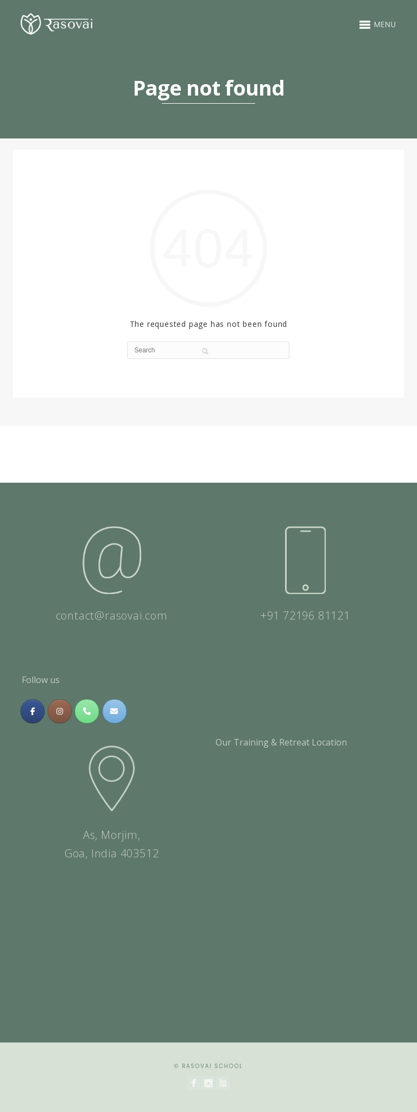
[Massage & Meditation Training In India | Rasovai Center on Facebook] (33, 711)
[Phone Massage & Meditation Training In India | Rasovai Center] (87, 711)
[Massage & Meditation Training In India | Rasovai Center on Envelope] (115, 711)
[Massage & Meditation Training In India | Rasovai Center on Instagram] (60, 711)
